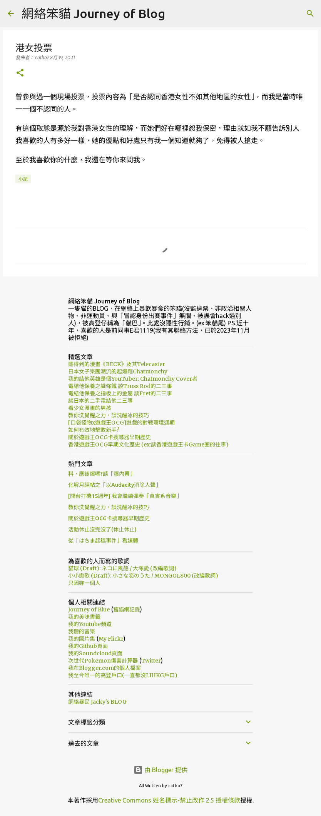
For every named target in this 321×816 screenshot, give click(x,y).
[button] (20, 73)
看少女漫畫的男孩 (89, 408)
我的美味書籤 (84, 616)
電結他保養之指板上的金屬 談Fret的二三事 (120, 393)
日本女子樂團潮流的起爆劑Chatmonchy (117, 371)
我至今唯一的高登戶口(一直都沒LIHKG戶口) (122, 675)
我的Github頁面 (88, 646)
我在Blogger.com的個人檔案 (104, 667)
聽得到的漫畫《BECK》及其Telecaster (116, 364)
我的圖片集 (81, 638)
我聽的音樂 (81, 631)
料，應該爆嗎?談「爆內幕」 (101, 474)
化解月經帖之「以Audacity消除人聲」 (114, 485)
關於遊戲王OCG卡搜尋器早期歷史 (109, 437)
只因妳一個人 (84, 583)
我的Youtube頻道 (90, 624)
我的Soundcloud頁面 (95, 653)
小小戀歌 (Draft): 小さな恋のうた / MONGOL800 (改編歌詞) (143, 575)
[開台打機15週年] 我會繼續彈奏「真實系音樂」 (125, 496)
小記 (23, 179)
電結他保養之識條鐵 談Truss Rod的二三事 (120, 386)
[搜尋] (310, 13)
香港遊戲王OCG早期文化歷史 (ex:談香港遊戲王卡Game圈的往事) (148, 444)
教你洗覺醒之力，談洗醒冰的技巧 (108, 415)
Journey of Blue (89, 609)
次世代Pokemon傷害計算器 (103, 660)
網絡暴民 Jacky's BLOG (97, 701)
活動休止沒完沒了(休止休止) (102, 529)
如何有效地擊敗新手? (93, 429)
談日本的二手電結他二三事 (100, 400)
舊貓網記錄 (126, 609)
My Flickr (111, 638)
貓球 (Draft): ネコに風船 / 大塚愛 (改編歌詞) (122, 568)
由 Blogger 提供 (160, 769)
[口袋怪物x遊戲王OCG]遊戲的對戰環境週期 (121, 422)
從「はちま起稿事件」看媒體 (103, 541)
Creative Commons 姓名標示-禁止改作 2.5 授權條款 (169, 800)
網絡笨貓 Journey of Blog (93, 13)
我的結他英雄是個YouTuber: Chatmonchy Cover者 (132, 378)
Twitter (151, 660)
